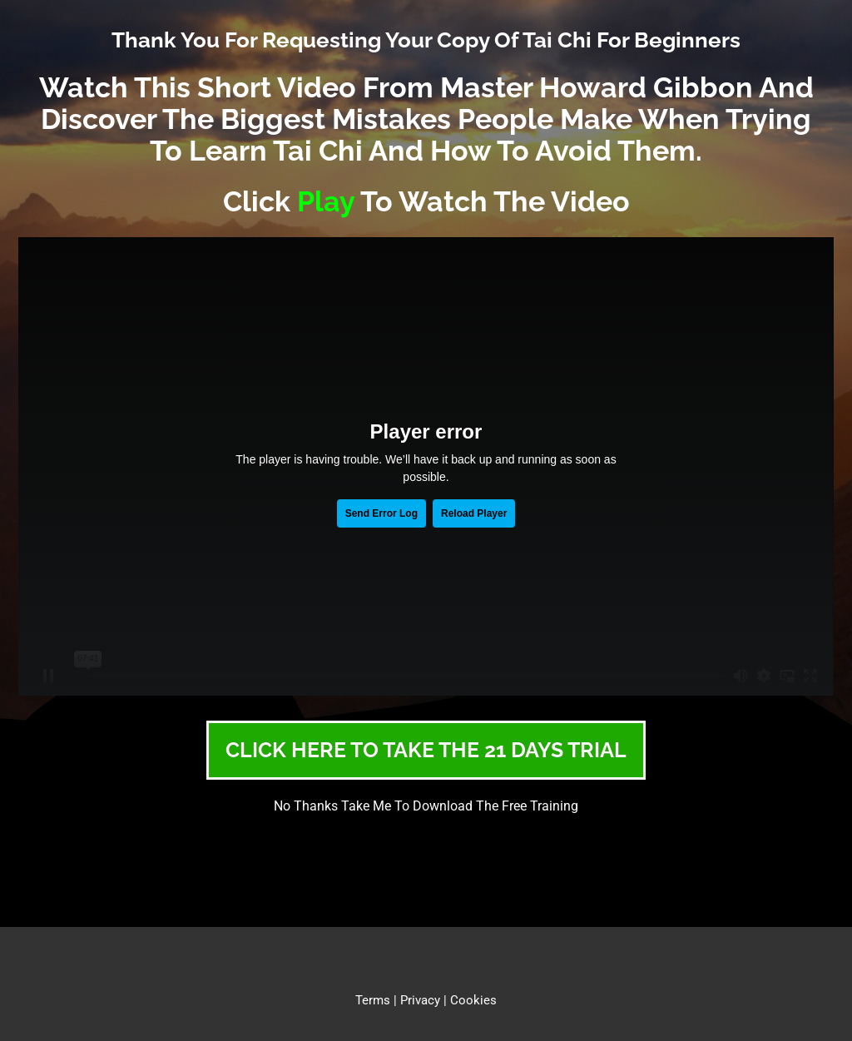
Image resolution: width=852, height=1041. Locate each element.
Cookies (473, 1000)
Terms (372, 1000)
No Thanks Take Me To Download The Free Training (426, 806)
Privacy (420, 1000)
